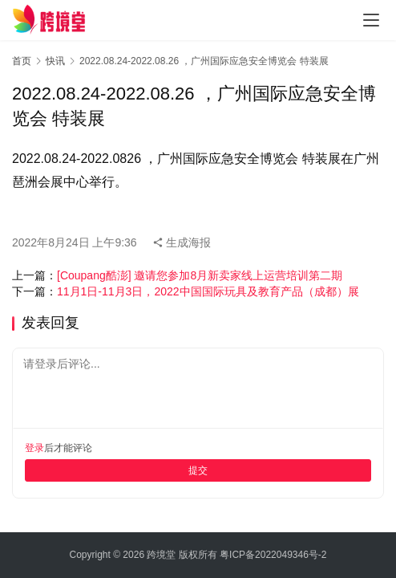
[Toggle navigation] (371, 20)
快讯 (55, 61)
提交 (198, 470)
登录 (34, 448)
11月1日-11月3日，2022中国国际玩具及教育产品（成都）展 (208, 291)
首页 (21, 61)
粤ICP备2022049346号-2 (273, 554)
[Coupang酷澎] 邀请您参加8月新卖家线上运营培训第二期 (199, 275)
